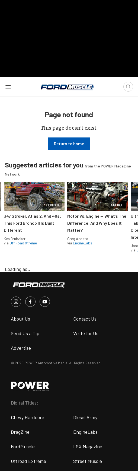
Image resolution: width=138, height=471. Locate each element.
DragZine (20, 432)
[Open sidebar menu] (8, 86)
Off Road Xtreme (23, 243)
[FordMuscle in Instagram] (16, 302)
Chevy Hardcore (27, 417)
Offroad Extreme (28, 461)
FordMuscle (23, 446)
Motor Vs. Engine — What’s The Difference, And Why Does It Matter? (96, 223)
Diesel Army (85, 417)
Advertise (21, 348)
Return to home (69, 143)
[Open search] (128, 87)
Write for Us (85, 333)
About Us (20, 319)
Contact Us (85, 319)
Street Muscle (87, 461)
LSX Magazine (87, 446)
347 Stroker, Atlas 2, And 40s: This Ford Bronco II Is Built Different (32, 223)
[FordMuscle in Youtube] (45, 302)
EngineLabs (82, 243)
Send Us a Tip (25, 333)
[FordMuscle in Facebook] (30, 302)
